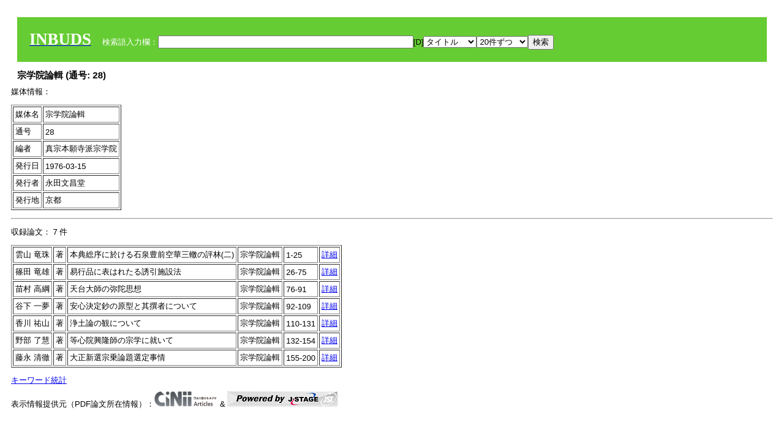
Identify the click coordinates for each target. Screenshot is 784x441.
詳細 (329, 254)
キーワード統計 (39, 380)
